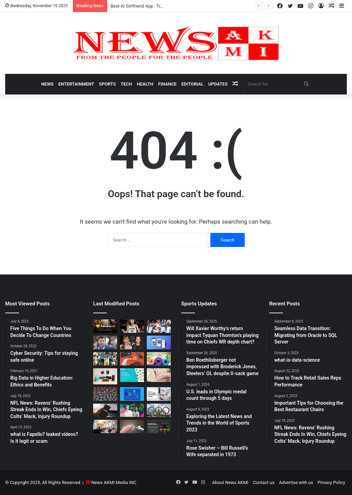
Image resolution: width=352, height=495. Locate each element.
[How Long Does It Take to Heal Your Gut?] (159, 375)
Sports (107, 84)
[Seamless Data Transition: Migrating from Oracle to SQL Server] (132, 394)
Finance (167, 84)
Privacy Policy (331, 482)
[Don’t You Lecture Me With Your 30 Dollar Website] (105, 394)
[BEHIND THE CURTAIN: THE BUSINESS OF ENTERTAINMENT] (132, 410)
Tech (126, 84)
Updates (218, 84)
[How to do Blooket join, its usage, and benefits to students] (132, 375)
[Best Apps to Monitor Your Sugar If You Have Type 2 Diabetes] (132, 426)
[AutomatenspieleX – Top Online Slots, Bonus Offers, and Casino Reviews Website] (159, 426)
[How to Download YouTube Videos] (105, 410)
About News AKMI (230, 482)
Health (145, 84)
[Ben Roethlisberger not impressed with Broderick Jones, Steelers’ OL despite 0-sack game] (105, 358)
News (47, 84)
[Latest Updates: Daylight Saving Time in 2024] (105, 426)
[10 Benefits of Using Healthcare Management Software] (159, 394)
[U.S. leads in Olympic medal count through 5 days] (159, 410)
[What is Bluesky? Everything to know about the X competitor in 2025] (159, 342)
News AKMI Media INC (113, 482)
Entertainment (76, 84)
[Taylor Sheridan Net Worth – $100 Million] (105, 342)
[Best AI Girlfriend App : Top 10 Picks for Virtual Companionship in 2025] (105, 326)
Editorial (193, 84)
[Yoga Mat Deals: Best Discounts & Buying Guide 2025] (159, 358)
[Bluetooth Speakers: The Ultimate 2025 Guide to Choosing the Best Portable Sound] (105, 376)
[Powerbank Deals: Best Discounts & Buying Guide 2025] (132, 358)
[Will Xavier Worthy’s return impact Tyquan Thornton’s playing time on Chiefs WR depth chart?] (159, 326)
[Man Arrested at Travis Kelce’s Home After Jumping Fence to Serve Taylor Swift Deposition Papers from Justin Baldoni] (132, 342)
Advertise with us (296, 482)
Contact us (264, 482)
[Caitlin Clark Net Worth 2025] (132, 326)
